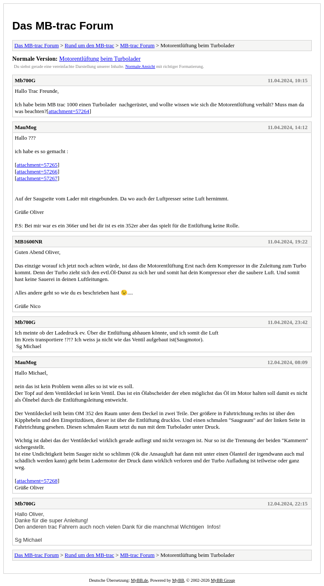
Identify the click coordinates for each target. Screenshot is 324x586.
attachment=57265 (36, 165)
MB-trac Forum (137, 45)
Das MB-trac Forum (62, 25)
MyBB (178, 580)
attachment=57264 (69, 111)
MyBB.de (139, 580)
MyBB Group (223, 580)
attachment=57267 (36, 178)
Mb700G (25, 80)
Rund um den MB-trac (89, 45)
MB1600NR (29, 241)
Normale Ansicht (140, 66)
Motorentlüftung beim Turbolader (99, 58)
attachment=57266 (36, 171)
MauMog (25, 127)
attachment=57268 (36, 481)
